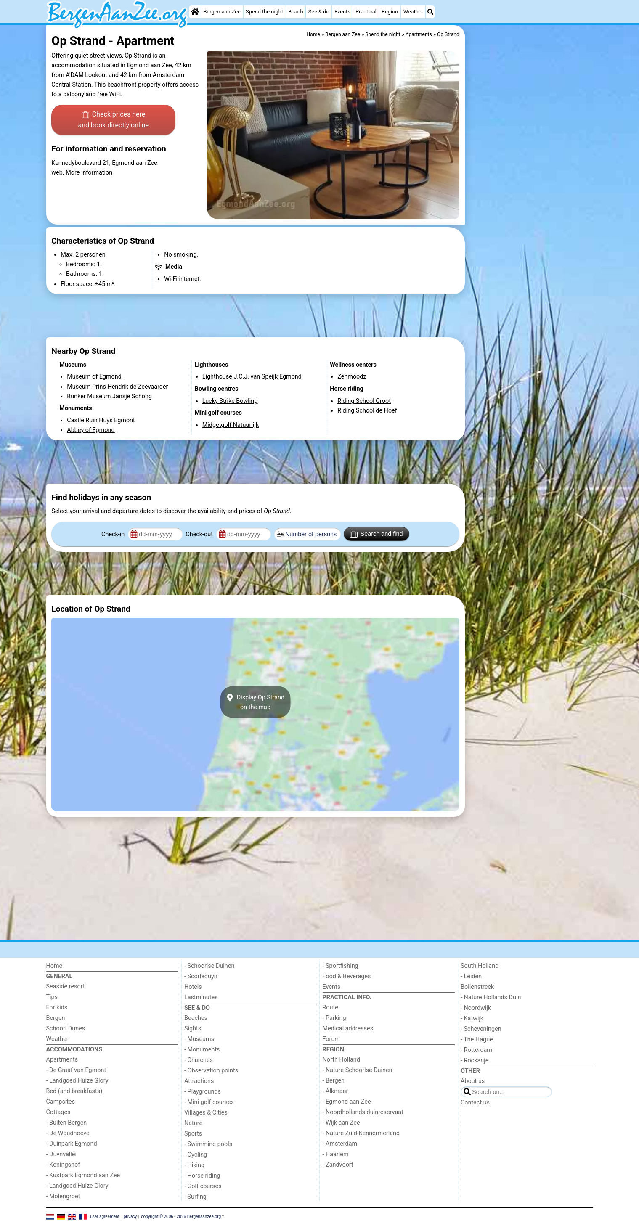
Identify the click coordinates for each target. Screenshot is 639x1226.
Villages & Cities (206, 1112)
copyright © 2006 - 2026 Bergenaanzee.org (181, 1216)
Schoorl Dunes (65, 1028)
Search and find (376, 534)
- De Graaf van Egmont (76, 1070)
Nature (193, 1123)
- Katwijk (472, 1018)
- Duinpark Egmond (71, 1143)
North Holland (341, 1059)
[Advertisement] (530, 219)
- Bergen (334, 1080)
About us (473, 1081)
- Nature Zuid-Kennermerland (361, 1133)
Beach (295, 11)
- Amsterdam (340, 1143)
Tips (52, 997)
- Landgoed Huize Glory (77, 1080)
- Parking (334, 1018)
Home (54, 965)
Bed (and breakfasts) (74, 1091)
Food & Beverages (347, 976)
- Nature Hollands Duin (491, 997)
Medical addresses (348, 1028)
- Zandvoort (338, 1164)
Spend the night (264, 11)
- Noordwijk (476, 1008)
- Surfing (195, 1196)
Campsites (60, 1101)
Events (342, 11)
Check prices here (113, 120)
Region (390, 11)
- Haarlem (336, 1154)
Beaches (195, 1018)
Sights (192, 1028)
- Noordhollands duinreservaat (363, 1112)
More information (89, 172)
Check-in (113, 534)
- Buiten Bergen (66, 1122)
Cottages (58, 1112)
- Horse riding (202, 1175)
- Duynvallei (61, 1154)
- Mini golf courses (209, 1102)
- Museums (199, 1039)
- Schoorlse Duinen (209, 965)
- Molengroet (63, 1196)
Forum (331, 1039)
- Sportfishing (340, 965)
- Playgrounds (202, 1091)
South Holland (479, 965)
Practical (366, 11)
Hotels (193, 986)
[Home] (195, 11)
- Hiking (194, 1165)
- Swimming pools (208, 1144)
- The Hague (477, 1039)
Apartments (62, 1059)
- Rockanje (474, 1060)
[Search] (430, 11)
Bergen (55, 1018)
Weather (413, 11)
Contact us (475, 1102)
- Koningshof (63, 1164)
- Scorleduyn (200, 976)
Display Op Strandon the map (255, 702)
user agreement (104, 1216)
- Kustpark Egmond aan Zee (83, 1175)
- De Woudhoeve (68, 1133)
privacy (130, 1216)
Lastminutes (200, 997)
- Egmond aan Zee (347, 1101)
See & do (318, 11)
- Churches (198, 1060)
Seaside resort (65, 986)
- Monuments (202, 1049)
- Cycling (195, 1154)
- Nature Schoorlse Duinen (357, 1070)
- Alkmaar (335, 1091)
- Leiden (471, 976)
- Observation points (211, 1070)
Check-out (200, 534)
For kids (57, 1007)
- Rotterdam (476, 1050)
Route (330, 1007)
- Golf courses (203, 1186)
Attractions (199, 1081)
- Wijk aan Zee (341, 1122)
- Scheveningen (481, 1029)
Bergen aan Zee (221, 11)
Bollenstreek (477, 986)
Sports (193, 1133)
